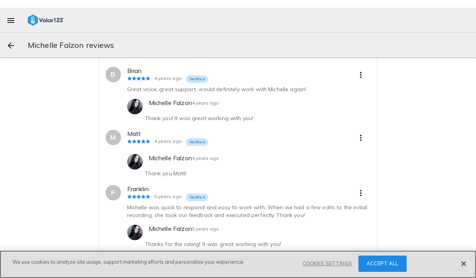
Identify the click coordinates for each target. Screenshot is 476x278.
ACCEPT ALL (382, 263)
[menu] (11, 20)
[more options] (360, 74)
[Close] (463, 263)
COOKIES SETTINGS (327, 263)
